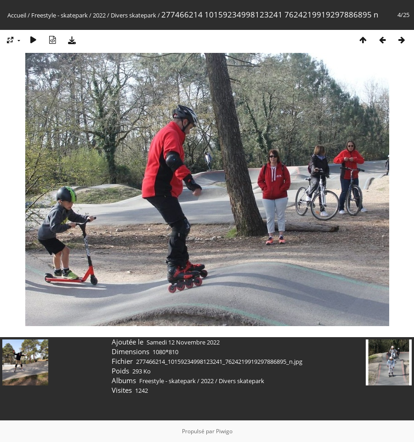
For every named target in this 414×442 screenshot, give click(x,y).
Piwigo (224, 431)
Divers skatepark (133, 15)
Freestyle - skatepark (59, 15)
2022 (99, 15)
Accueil (16, 15)
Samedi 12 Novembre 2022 (183, 342)
